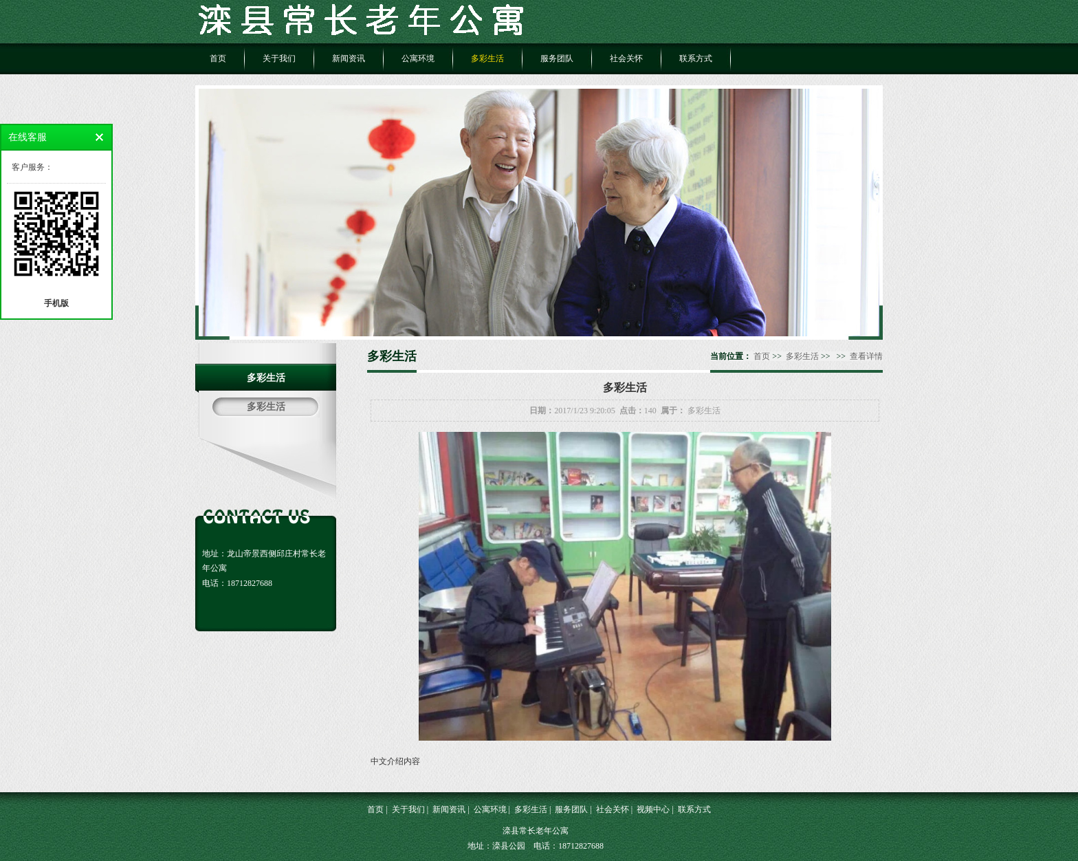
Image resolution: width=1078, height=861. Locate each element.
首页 (218, 58)
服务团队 (557, 58)
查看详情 (866, 356)
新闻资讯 (348, 58)
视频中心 (653, 809)
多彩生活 (487, 58)
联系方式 (695, 58)
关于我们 (279, 58)
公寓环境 (418, 58)
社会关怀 (626, 58)
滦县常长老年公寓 (536, 831)
